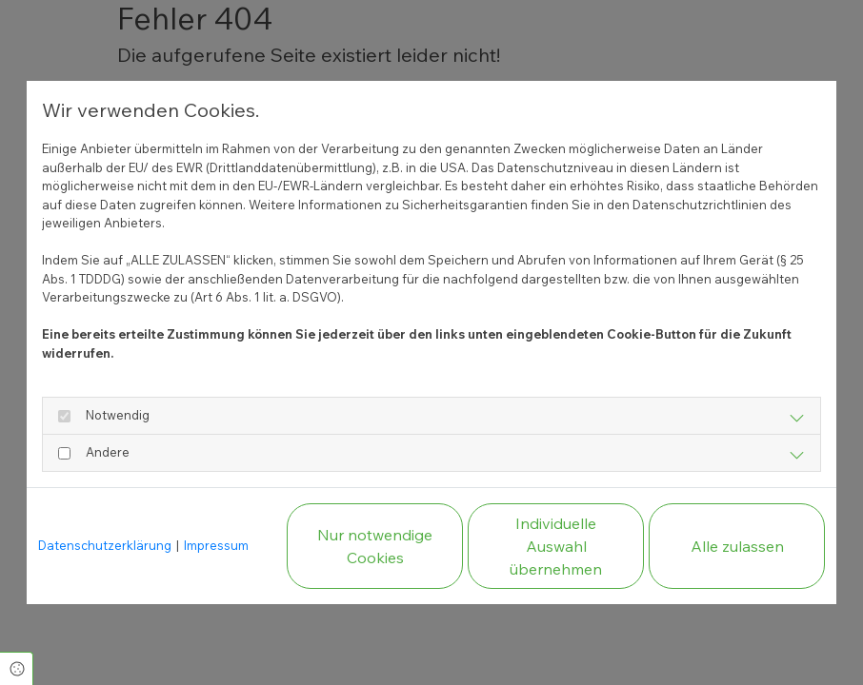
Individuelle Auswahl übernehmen (556, 546)
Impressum (216, 545)
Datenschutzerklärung (104, 545)
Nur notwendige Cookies (374, 546)
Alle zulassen (737, 546)
